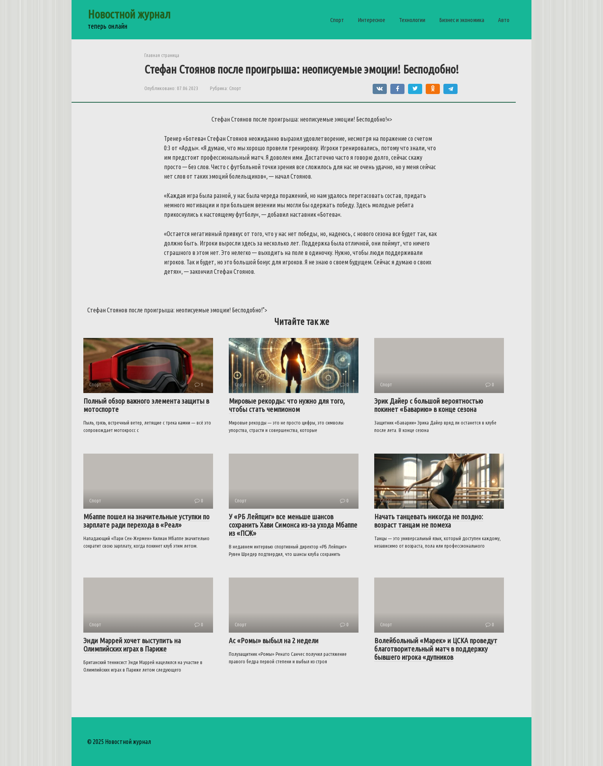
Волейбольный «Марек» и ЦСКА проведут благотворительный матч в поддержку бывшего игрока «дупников (435, 648)
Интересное (371, 20)
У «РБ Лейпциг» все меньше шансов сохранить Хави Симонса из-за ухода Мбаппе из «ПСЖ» (293, 524)
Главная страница (161, 55)
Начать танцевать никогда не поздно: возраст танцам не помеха (428, 520)
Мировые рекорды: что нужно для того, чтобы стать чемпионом (287, 405)
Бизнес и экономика (461, 20)
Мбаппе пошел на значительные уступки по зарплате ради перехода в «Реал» (146, 520)
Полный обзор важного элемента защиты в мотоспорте (146, 405)
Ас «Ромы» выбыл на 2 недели (273, 640)
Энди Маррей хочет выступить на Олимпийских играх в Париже (132, 644)
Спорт (337, 20)
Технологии (412, 20)
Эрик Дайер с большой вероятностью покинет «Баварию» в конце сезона (428, 405)
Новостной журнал (129, 14)
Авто (503, 20)
